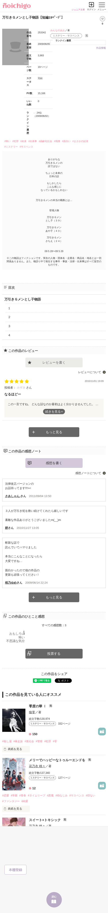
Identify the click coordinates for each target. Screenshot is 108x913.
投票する (54, 653)
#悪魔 (50, 795)
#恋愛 (5, 795)
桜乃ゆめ (11, 582)
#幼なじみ (61, 795)
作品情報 (101, 48)
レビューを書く (54, 362)
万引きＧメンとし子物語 (22, 299)
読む (54, 896)
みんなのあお (57, 30)
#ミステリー (11, 146)
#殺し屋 (7, 741)
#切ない (90, 795)
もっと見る (54, 432)
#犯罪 (15, 141)
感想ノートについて (88, 473)
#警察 (39, 741)
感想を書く (54, 463)
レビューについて (89, 372)
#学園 (14, 795)
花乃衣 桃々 (37, 766)
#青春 (22, 795)
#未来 (23, 141)
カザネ (21, 387)
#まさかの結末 (80, 141)
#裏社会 (29, 741)
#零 (55, 741)
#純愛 (24, 801)
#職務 (57, 141)
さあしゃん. (12, 496)
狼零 (32, 712)
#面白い (66, 141)
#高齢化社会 (45, 141)
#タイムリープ (36, 795)
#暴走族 (18, 741)
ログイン (91, 9)
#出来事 (32, 141)
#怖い (7, 141)
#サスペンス (26, 146)
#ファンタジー (11, 801)
